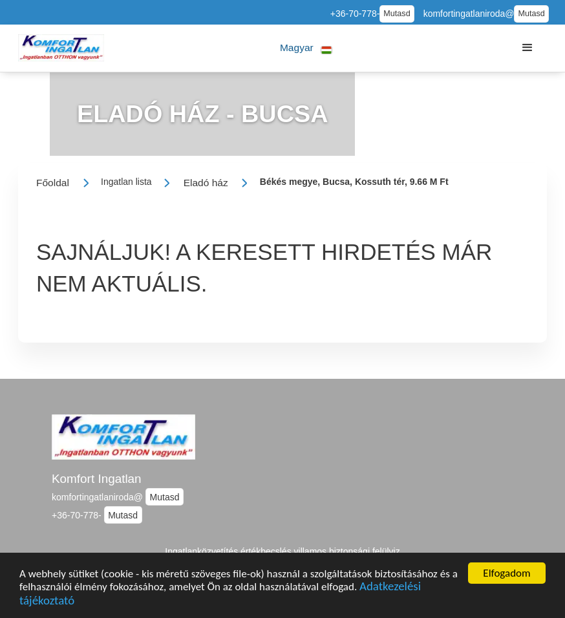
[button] (306, 48)
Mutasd (396, 13)
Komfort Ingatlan (97, 478)
